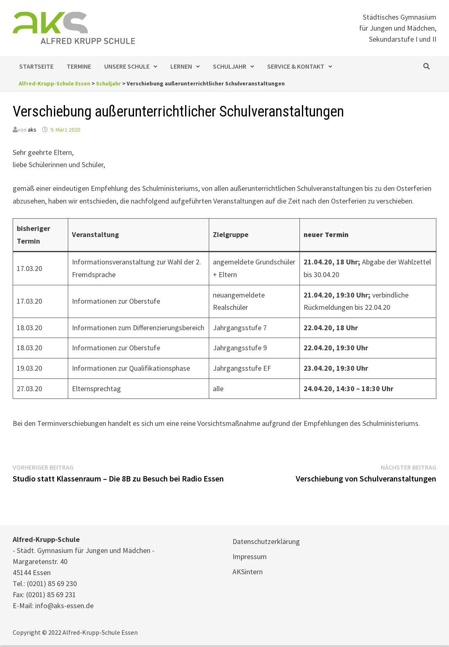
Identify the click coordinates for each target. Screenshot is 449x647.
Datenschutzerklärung (266, 541)
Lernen (181, 66)
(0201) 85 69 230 (52, 583)
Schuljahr (229, 66)
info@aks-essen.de (64, 605)
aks (32, 129)
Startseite (36, 66)
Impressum (249, 556)
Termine (79, 66)
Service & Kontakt (295, 66)
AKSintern (247, 571)
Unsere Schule (127, 66)
